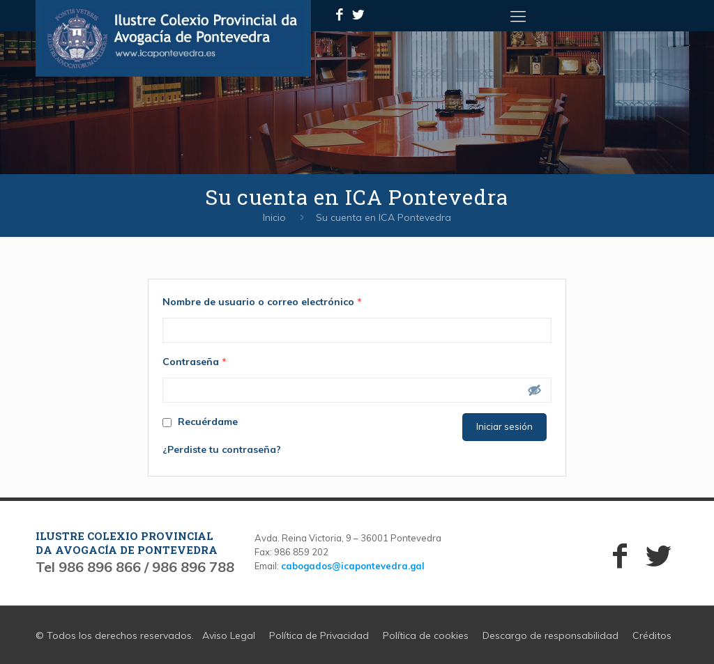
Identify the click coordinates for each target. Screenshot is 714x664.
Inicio (274, 217)
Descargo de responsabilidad (550, 635)
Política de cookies (426, 635)
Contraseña (194, 361)
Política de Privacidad (319, 635)
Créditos (651, 635)
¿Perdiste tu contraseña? (221, 449)
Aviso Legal (228, 635)
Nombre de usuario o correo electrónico (262, 301)
